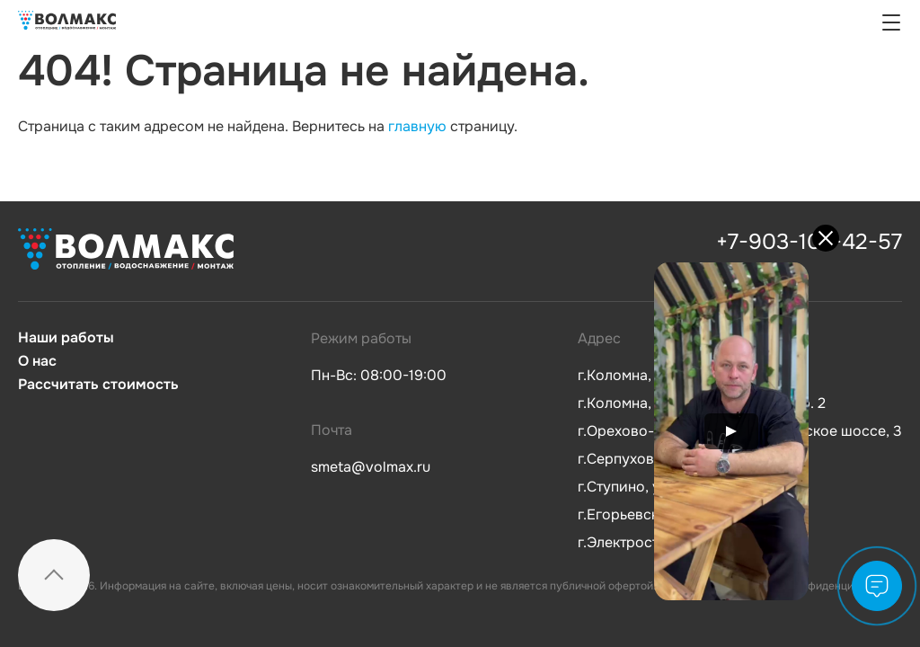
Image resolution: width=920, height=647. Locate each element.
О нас (37, 361)
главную (417, 126)
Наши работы (66, 338)
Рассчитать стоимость (98, 385)
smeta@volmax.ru (370, 466)
